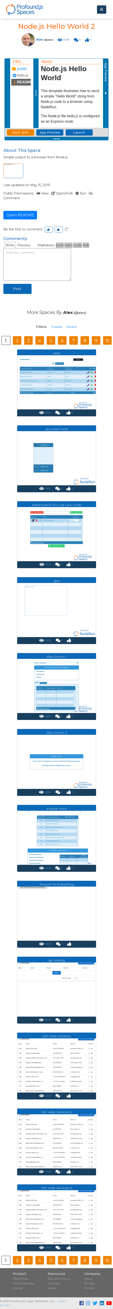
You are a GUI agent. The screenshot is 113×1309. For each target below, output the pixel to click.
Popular (57, 327)
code (78, 245)
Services (89, 1283)
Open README (20, 215)
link (86, 245)
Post (17, 289)
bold (59, 245)
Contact (89, 1288)
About (88, 1278)
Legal (62, 1301)
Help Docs (54, 1283)
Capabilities (20, 1278)
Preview (23, 245)
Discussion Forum (59, 1278)
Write (10, 245)
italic (68, 245)
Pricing (17, 1288)
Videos (52, 1288)
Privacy (5, 1305)
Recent (72, 327)
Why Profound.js (23, 1283)
